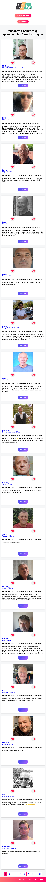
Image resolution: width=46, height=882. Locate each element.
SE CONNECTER (23, 21)
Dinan (4, 640)
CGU (24, 880)
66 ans (12, 380)
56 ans (8, 120)
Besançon (5, 796)
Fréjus (4, 172)
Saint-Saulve (6, 848)
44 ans (21, 68)
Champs (5, 744)
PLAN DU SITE (32, 880)
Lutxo (4, 222)
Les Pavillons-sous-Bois (10, 68)
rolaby (4, 378)
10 (40, 874)
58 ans (11, 744)
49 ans (12, 796)
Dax (3, 120)
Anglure (4, 588)
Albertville (5, 380)
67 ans (10, 484)
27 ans (19, 328)
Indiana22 (5, 638)
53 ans (10, 224)
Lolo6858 (5, 482)
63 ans (9, 640)
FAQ (20, 880)
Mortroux (5, 276)
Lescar (4, 224)
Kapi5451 (5, 586)
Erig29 (4, 690)
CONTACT (41, 880)
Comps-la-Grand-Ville (9, 328)
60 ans (12, 692)
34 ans (13, 848)
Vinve (4, 794)
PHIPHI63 (5, 742)
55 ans (11, 536)
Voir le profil (23, 85)
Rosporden (5, 692)
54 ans (11, 276)
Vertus (4, 484)
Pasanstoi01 (6, 430)
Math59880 (6, 846)
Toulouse (5, 536)
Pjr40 (4, 118)
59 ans (9, 172)
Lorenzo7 (5, 170)
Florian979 (5, 326)
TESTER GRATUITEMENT (23, 15)
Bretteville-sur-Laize (8, 432)
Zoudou (4, 274)
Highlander (5, 66)
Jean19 (4, 534)
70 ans (10, 588)
